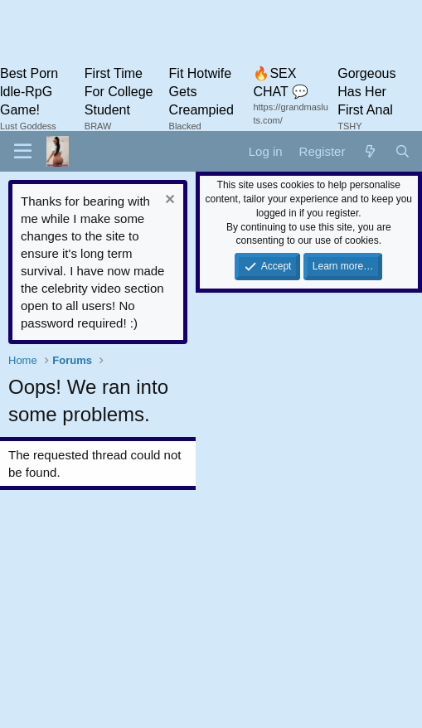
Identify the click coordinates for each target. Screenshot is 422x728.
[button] (22, 151)
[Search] (402, 151)
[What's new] (369, 151)
